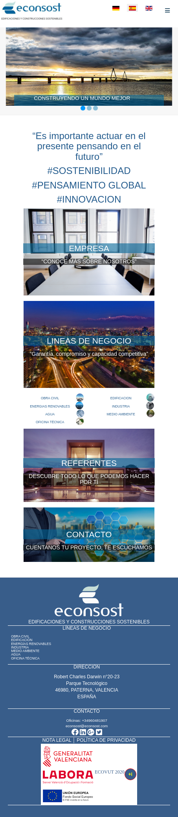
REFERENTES (89, 462)
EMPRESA (89, 248)
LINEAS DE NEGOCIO (89, 340)
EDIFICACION (121, 398)
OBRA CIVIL (50, 398)
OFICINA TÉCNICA (50, 422)
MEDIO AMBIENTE (121, 414)
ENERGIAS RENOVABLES (50, 406)
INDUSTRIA (121, 406)
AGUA (50, 414)
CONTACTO (89, 534)
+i (130, 774)
